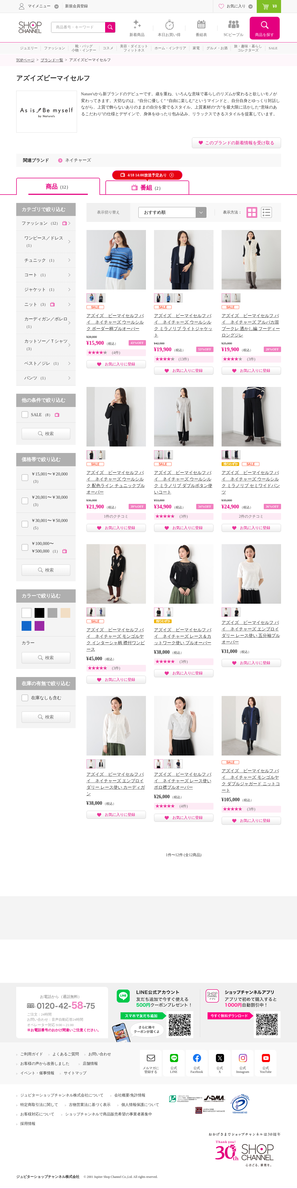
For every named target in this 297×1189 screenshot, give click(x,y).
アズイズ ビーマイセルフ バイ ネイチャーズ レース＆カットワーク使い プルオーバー (182, 636)
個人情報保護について (140, 1105)
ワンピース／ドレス (43, 242)
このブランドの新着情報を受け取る (239, 142)
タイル (251, 212)
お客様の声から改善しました (44, 1064)
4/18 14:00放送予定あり (147, 175)
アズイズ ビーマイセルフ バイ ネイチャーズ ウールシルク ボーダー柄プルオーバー (115, 322)
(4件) (116, 353)
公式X (219, 1070)
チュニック (40, 260)
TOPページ (25, 60)
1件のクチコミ (116, 516)
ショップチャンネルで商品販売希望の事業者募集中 (108, 1114)
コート (36, 274)
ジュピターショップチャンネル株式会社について (62, 1095)
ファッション (41, 223)
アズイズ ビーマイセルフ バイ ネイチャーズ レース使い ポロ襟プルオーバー (182, 781)
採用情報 (27, 1124)
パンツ (36, 378)
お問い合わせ (99, 1054)
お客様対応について (37, 1114)
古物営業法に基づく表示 (90, 1105)
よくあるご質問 (65, 1054)
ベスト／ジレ (42, 363)
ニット (36, 304)
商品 (58, 186)
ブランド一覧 (52, 60)
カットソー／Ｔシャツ (46, 345)
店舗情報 (90, 1064)
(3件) (251, 359)
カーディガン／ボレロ (46, 323)
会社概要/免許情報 (130, 1095)
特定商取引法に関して (39, 1105)
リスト (266, 212)
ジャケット (40, 289)
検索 (49, 433)
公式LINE (173, 1070)
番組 (151, 187)
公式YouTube (266, 1070)
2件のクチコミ (251, 516)
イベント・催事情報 (37, 1073)
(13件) (184, 359)
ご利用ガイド (31, 1054)
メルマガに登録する (151, 1070)
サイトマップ (75, 1073)
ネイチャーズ (78, 160)
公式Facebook (197, 1070)
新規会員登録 (76, 6)
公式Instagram (242, 1070)
